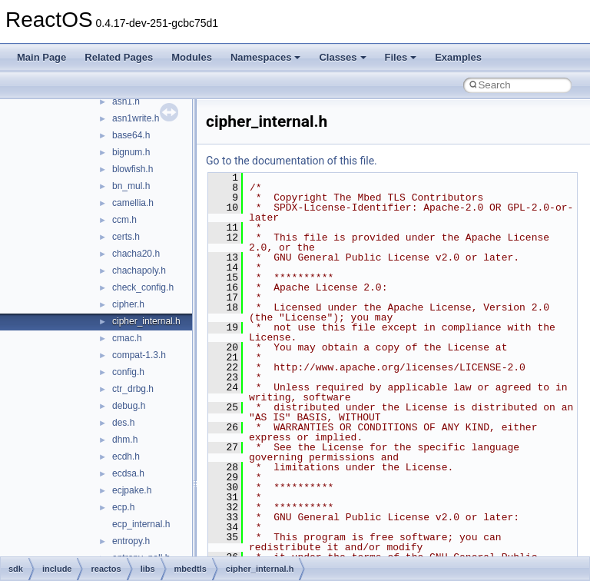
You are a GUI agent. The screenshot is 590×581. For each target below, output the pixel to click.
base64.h (131, 135)
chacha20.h (136, 253)
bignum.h (131, 152)
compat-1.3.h (139, 355)
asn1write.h (135, 118)
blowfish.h (132, 169)
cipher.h (128, 304)
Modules (191, 57)
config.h (128, 372)
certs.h (126, 236)
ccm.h (124, 219)
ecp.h (123, 507)
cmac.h (127, 338)
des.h (123, 422)
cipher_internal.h (146, 321)
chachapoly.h (139, 270)
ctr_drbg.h (133, 388)
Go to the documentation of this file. (291, 160)
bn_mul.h (131, 186)
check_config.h (143, 287)
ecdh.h (126, 456)
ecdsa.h (128, 473)
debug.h (128, 405)
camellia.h (133, 203)
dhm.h (125, 439)
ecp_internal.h (141, 524)
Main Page (41, 57)
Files (401, 57)
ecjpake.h (131, 490)
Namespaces (265, 57)
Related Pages (119, 57)
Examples (458, 57)
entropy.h (131, 541)
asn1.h (126, 101)
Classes (342, 57)
